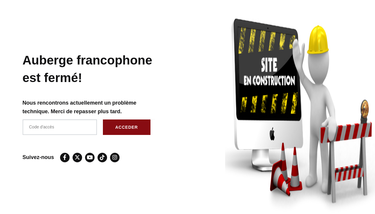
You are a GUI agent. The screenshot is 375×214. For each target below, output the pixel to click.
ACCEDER (126, 127)
